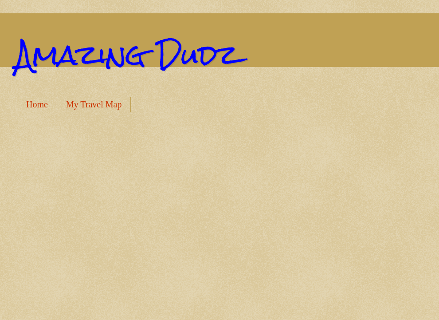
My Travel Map (94, 104)
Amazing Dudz (127, 55)
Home (37, 104)
